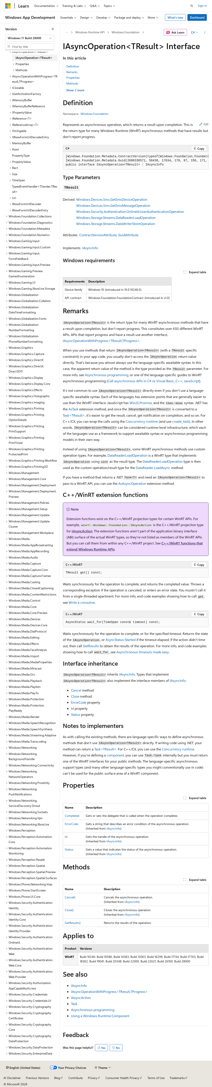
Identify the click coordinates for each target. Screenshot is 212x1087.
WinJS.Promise (141, 402)
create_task (180, 421)
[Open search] (191, 6)
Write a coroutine (82, 602)
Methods (72, 83)
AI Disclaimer (12, 1078)
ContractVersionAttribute (98, 235)
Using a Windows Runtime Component (100, 1015)
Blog (57, 1078)
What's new (175, 17)
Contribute (75, 1078)
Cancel (76, 690)
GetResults (91, 646)
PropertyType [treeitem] (21, 155)
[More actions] (205, 32)
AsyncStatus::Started (121, 639)
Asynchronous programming (106, 375)
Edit (204, 124)
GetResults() (73, 923)
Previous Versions (37, 1078)
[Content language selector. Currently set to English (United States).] (23, 1067)
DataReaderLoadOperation (127, 455)
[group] (136, 161)
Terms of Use (156, 1078)
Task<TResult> (74, 415)
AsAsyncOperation (132, 483)
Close (75, 696)
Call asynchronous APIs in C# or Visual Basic (141, 381)
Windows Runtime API (90, 32)
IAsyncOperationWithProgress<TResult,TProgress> (101, 340)
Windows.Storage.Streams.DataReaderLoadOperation (116, 217)
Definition (72, 66)
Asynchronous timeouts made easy (142, 652)
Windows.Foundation (125, 32)
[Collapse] (52, 29)
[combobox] (29, 38)
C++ (179, 381)
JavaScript (191, 381)
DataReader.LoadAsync (153, 467)
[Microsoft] (8, 6)
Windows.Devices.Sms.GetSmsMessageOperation (113, 205)
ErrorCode (78, 702)
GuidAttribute (128, 235)
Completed (72, 816)
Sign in (202, 5)
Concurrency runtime (142, 421)
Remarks (72, 72)
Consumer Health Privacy (122, 1078)
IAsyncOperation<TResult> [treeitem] (34, 58)
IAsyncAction (82, 531)
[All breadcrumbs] (66, 32)
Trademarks (177, 1078)
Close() (69, 910)
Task (74, 1003)
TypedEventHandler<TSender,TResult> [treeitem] (34, 189)
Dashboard (197, 17)
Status (75, 714)
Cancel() (70, 897)
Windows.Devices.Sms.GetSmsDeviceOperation (111, 199)
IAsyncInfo (90, 248)
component (115, 755)
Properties (73, 77)
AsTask (73, 409)
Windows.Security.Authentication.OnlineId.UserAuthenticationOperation (130, 211)
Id (72, 708)
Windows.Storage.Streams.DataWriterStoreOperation (115, 223)
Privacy (92, 1078)
